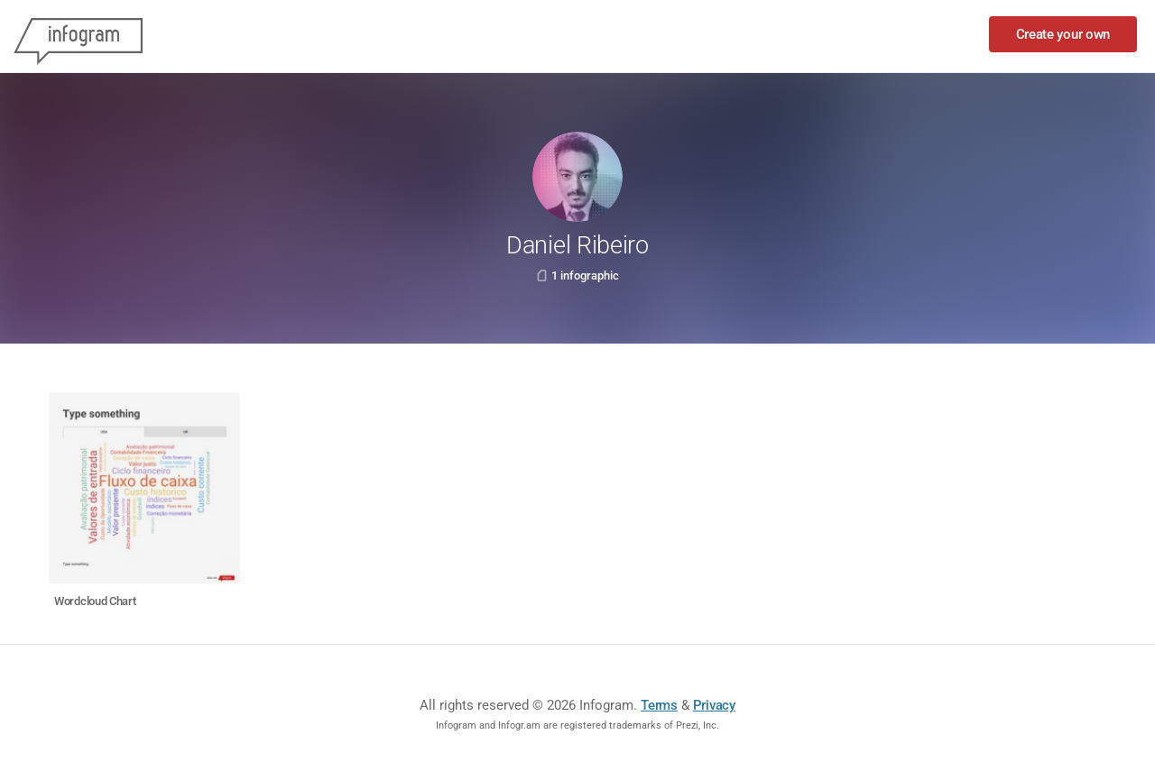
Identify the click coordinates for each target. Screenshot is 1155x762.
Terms (659, 705)
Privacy (714, 705)
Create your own (1063, 34)
